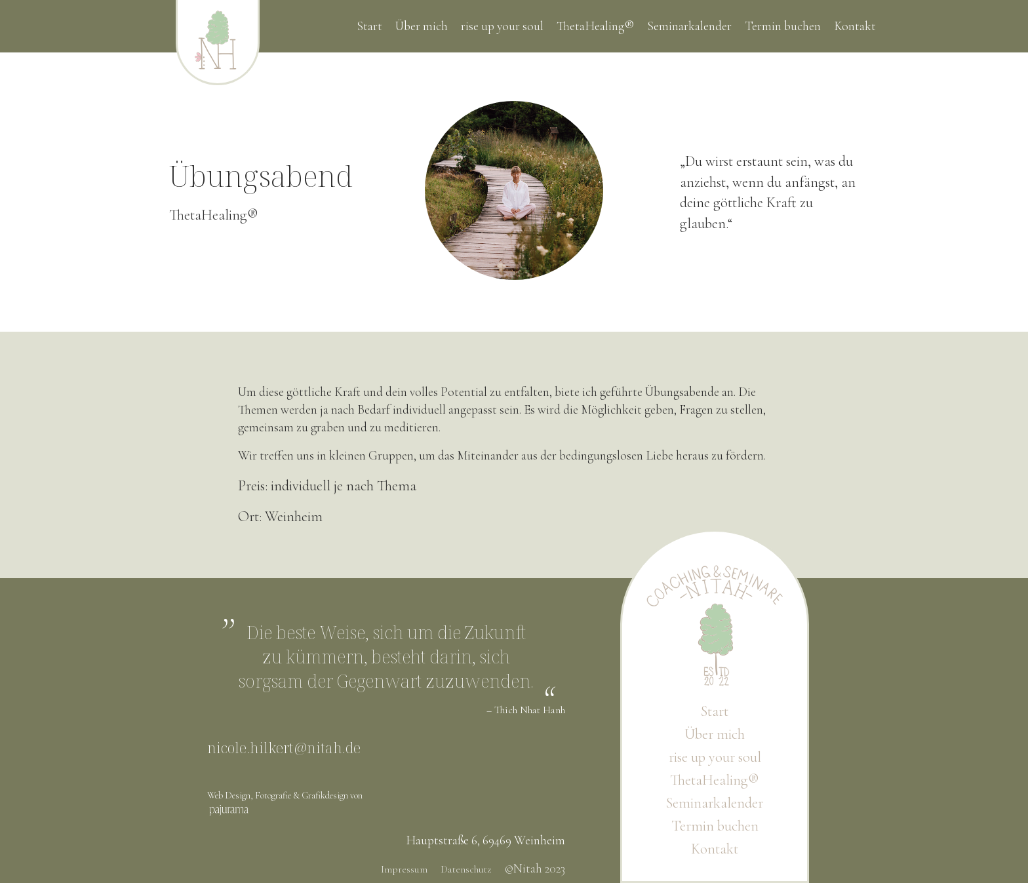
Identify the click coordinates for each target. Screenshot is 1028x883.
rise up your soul (502, 26)
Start (369, 26)
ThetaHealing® (595, 26)
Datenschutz (466, 869)
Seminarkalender (689, 26)
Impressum (404, 869)
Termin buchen (783, 26)
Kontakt (855, 26)
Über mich (421, 26)
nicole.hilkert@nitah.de (284, 747)
